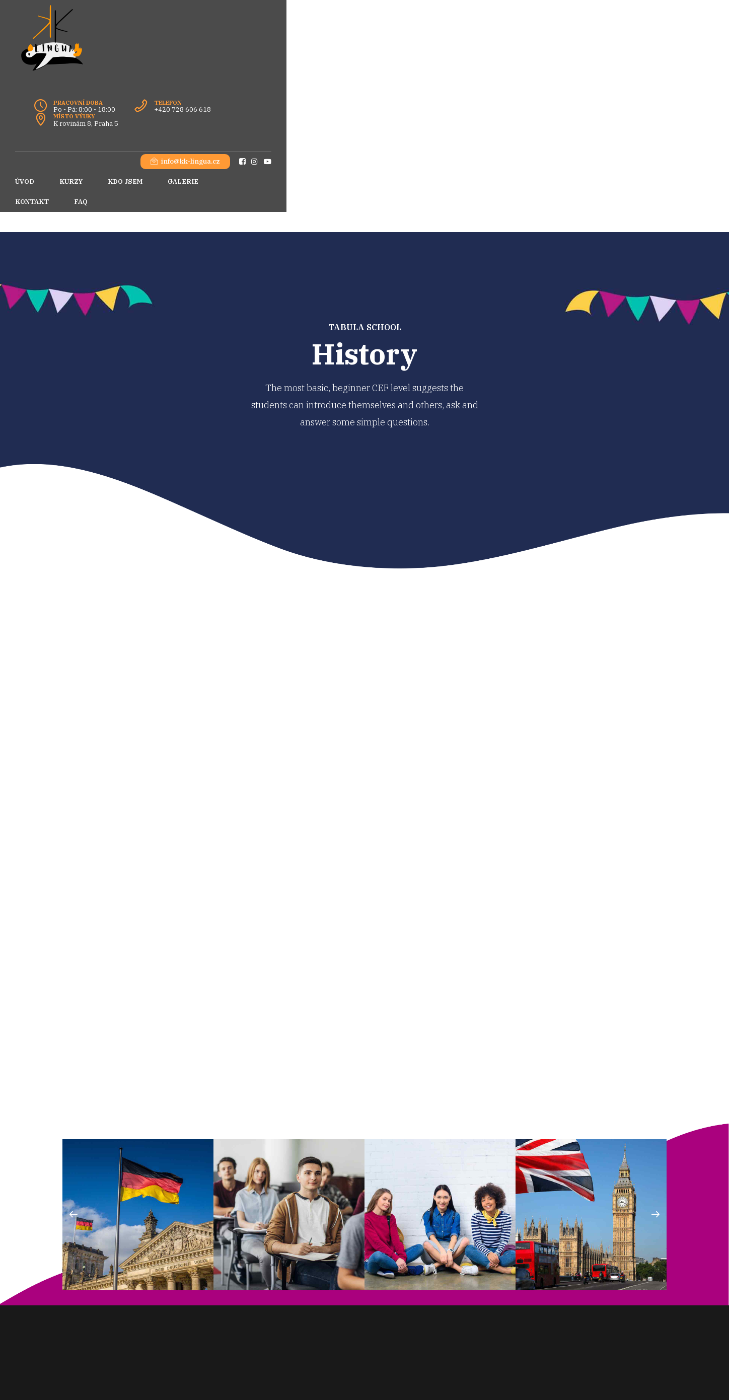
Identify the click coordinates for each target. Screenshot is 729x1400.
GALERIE (230, 86)
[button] (73, 1079)
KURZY (118, 86)
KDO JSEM (172, 86)
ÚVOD (72, 86)
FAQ (336, 86)
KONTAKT (288, 86)
